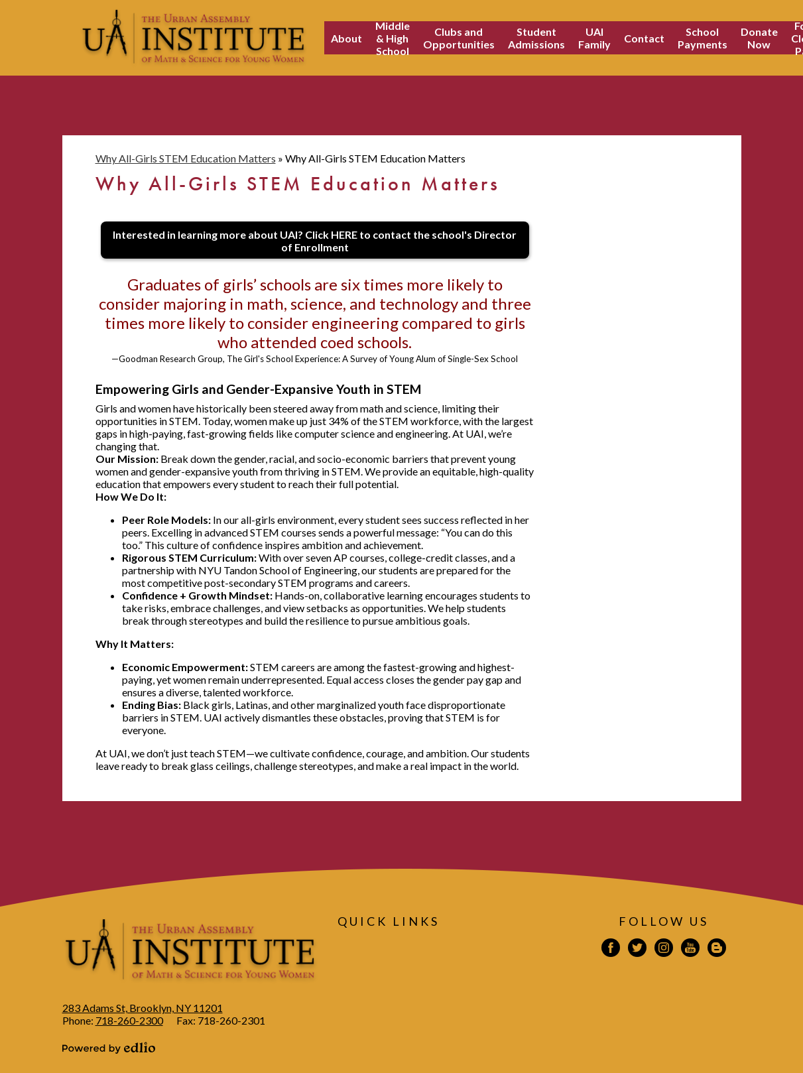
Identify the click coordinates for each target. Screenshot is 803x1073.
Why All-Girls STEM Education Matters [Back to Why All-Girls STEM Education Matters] (185, 158)
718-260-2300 (129, 1020)
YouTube (690, 949)
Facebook (610, 949)
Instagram (663, 949)
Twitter (637, 949)
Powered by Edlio (108, 1047)
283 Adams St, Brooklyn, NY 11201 (142, 1007)
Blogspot (717, 949)
